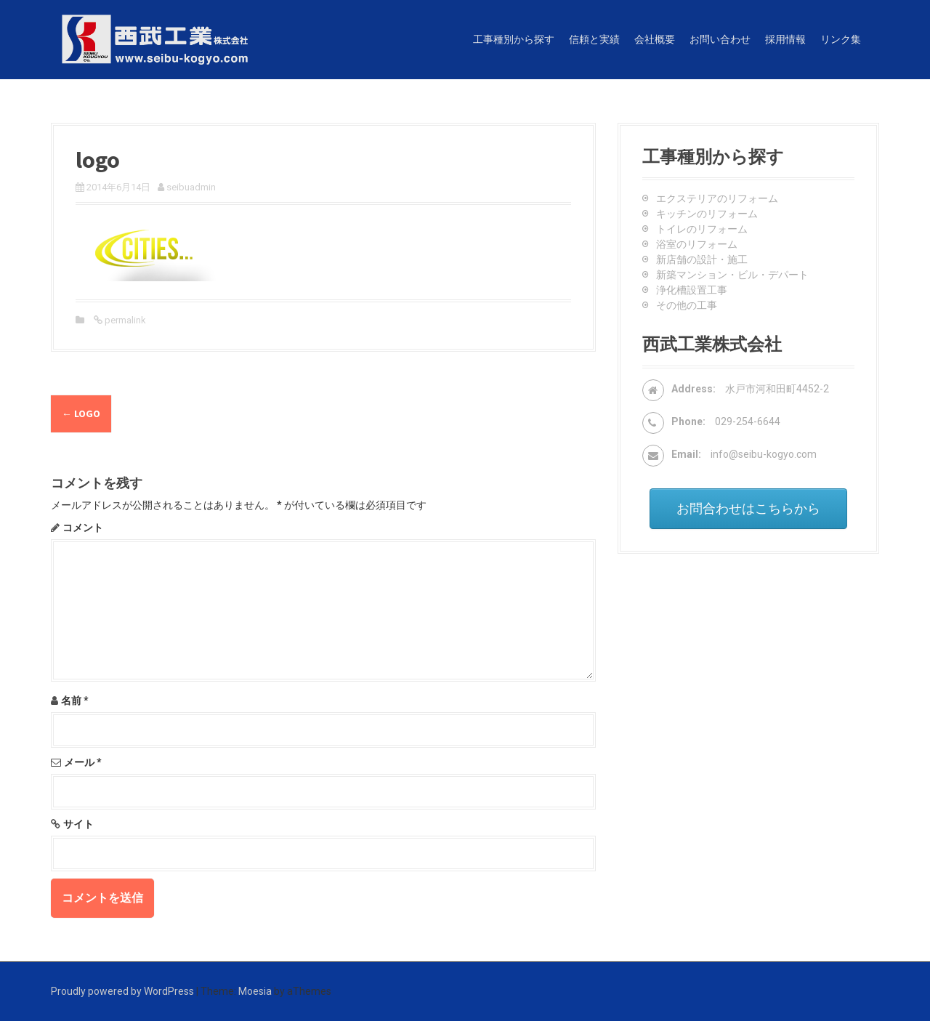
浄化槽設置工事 (691, 290)
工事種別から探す (513, 39)
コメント (82, 527)
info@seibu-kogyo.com (764, 454)
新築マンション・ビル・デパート (732, 275)
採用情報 (785, 39)
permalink (124, 320)
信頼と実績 (594, 39)
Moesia (255, 991)
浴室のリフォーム (696, 244)
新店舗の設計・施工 (702, 259)
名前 (75, 700)
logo (81, 413)
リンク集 (840, 39)
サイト (78, 824)
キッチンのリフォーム (707, 213)
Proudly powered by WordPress (122, 991)
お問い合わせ (720, 39)
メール (83, 762)
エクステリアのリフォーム (717, 198)
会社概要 (654, 39)
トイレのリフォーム (702, 229)
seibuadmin (191, 187)
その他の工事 (686, 305)
